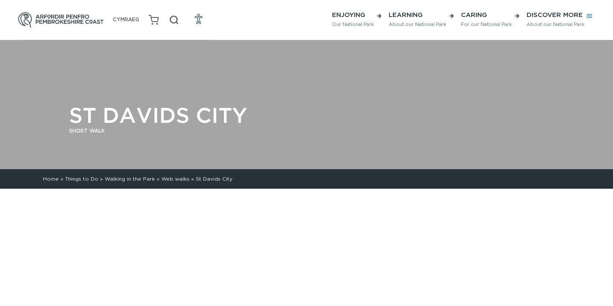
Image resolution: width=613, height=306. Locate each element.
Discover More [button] (555, 19)
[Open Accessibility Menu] (199, 18)
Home (51, 178)
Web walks (175, 178)
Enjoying (353, 19)
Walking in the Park (130, 178)
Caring (486, 19)
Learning (417, 19)
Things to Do (81, 178)
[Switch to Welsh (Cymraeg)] (126, 19)
